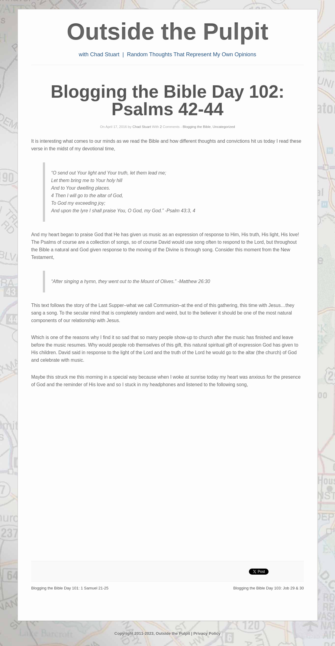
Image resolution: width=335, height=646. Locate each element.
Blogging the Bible (197, 127)
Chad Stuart (141, 127)
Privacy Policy (207, 633)
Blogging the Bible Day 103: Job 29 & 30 (268, 588)
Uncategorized (224, 127)
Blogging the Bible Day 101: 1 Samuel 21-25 (69, 588)
